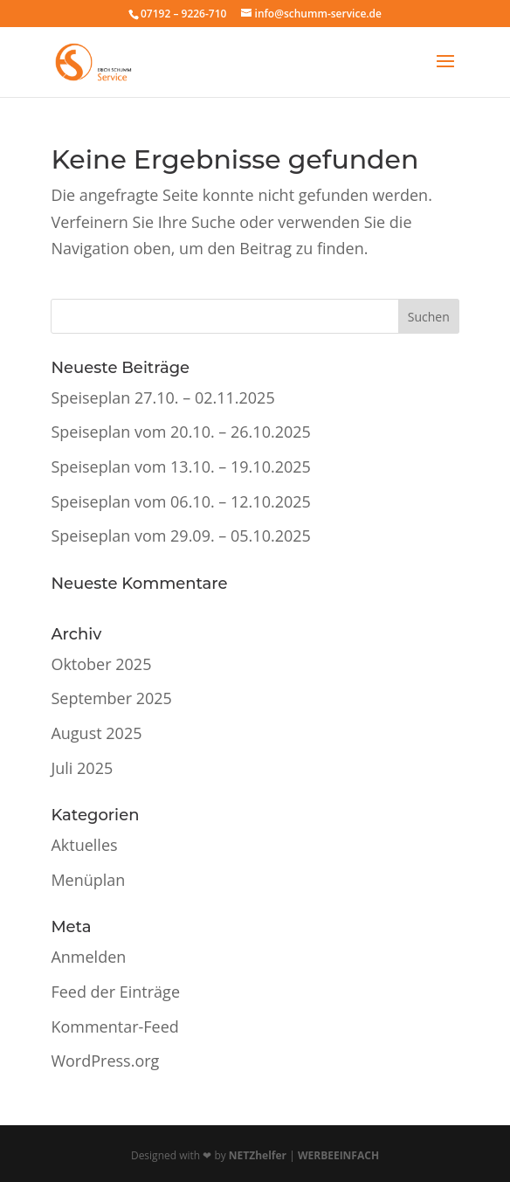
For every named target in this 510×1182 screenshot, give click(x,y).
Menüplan (88, 879)
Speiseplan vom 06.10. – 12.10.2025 (180, 501)
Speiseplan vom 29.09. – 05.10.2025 (180, 535)
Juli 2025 (82, 767)
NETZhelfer (257, 1155)
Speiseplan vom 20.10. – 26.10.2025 (180, 431)
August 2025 (96, 732)
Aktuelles (84, 844)
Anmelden (88, 956)
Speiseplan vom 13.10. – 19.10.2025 (180, 466)
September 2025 (111, 698)
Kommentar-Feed (114, 1026)
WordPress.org (105, 1060)
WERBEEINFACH (338, 1155)
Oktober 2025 (101, 663)
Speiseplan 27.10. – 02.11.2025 (162, 397)
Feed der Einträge (115, 991)
